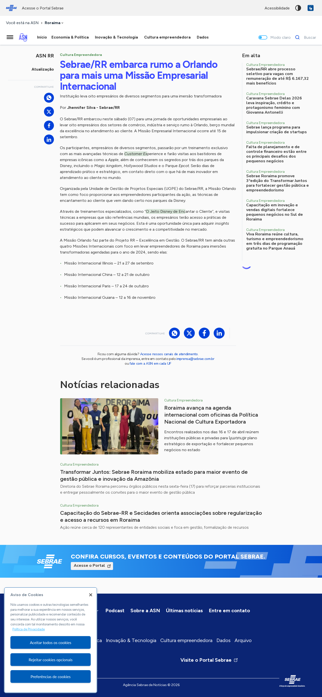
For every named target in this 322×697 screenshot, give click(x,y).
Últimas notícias (184, 610)
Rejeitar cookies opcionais (51, 659)
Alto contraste (298, 7)
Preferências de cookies (51, 676)
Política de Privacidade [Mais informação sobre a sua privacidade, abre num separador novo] (28, 629)
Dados (223, 640)
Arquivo (243, 640)
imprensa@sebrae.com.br (195, 358)
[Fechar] (90, 594)
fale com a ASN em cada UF (150, 363)
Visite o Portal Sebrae (209, 660)
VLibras (310, 7)
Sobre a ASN (145, 610)
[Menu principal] (10, 37)
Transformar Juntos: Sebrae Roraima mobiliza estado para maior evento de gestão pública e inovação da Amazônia (154, 475)
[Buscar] (304, 37)
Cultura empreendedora (186, 640)
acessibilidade (277, 8)
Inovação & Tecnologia (131, 640)
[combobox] (54, 23)
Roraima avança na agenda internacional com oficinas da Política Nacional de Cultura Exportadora (211, 414)
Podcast (114, 610)
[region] (50, 640)
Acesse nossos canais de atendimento (169, 354)
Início (42, 37)
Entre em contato (229, 610)
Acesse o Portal (89, 565)
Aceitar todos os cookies (50, 642)
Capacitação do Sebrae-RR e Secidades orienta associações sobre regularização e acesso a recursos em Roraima (161, 516)
